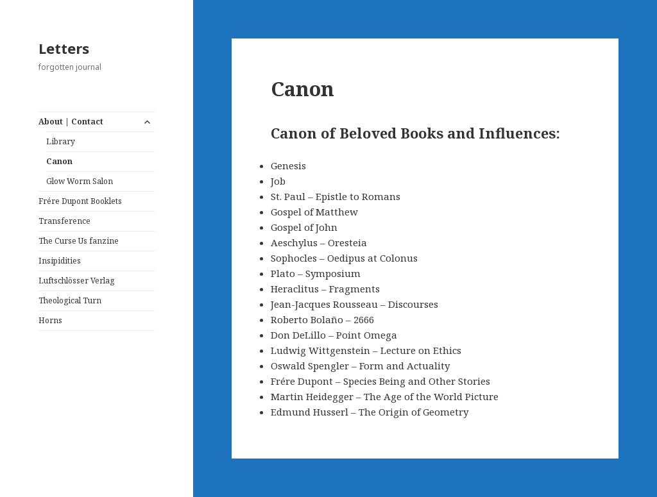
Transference (64, 220)
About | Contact (70, 121)
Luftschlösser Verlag (76, 280)
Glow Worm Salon (79, 181)
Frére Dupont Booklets (80, 201)
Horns (50, 320)
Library (60, 141)
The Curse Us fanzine (78, 240)
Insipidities (59, 260)
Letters (63, 48)
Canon (59, 161)
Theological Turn (69, 300)
